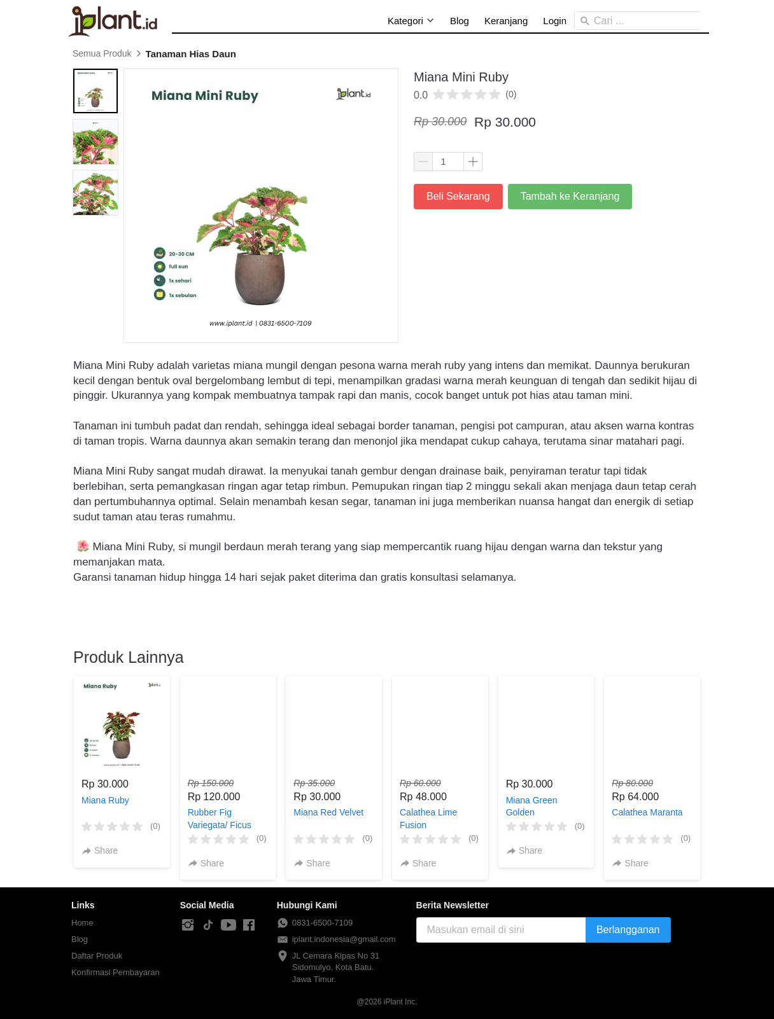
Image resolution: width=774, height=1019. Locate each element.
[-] (187, 925)
